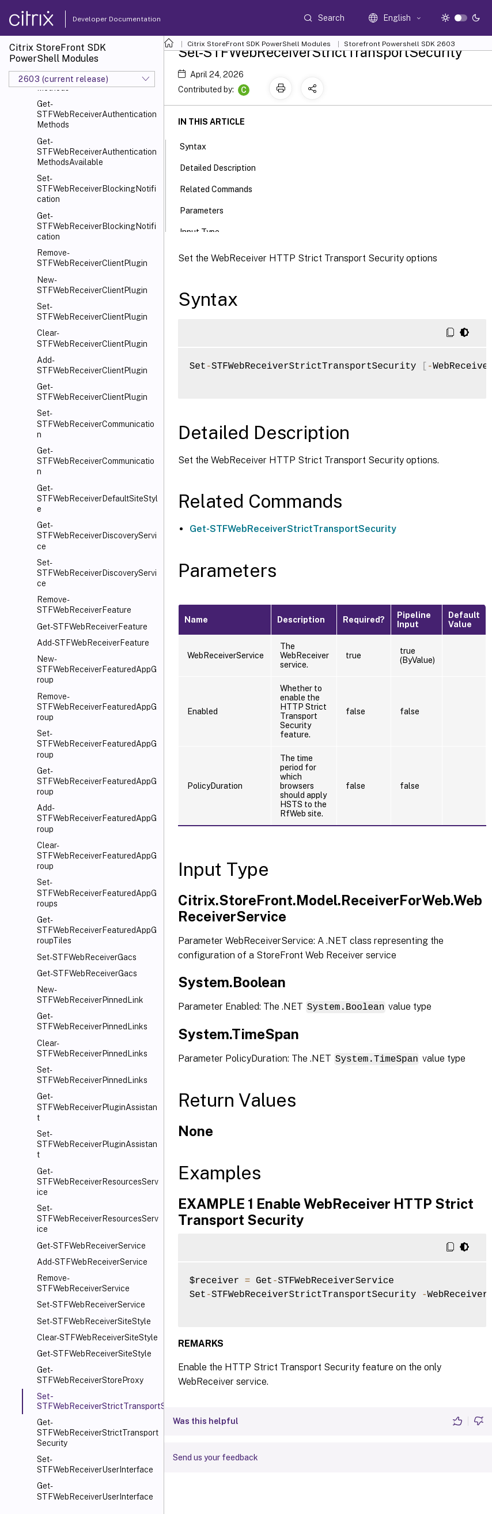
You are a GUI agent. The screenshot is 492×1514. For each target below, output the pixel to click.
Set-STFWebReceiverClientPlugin (92, 311)
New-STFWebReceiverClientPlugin (92, 285)
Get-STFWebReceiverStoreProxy (90, 1375)
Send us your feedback (215, 1456)
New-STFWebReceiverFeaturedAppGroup (97, 669)
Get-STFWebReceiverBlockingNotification (96, 226)
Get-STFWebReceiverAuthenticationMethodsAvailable (97, 152)
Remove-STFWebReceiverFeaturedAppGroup (97, 707)
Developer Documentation (98, 19)
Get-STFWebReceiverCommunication (95, 461)
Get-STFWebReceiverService (91, 1245)
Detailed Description (224, 167)
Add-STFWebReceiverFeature (93, 642)
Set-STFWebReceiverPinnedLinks (92, 1075)
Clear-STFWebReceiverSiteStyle (97, 1337)
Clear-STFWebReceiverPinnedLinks (92, 1048)
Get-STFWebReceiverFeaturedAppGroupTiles (97, 930)
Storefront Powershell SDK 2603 (399, 44)
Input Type (206, 231)
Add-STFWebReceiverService (92, 1261)
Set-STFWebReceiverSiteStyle (94, 1321)
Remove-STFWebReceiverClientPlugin (92, 258)
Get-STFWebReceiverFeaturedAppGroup (97, 781)
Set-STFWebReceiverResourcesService (97, 1219)
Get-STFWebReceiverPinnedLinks (92, 1021)
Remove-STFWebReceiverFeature (84, 604)
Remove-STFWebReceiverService (83, 1283)
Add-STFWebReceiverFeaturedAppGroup (97, 818)
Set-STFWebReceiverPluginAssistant (97, 1144)
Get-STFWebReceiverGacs (87, 973)
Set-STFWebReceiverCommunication (95, 424)
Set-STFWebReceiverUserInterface (95, 1464)
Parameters (208, 209)
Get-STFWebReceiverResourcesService (97, 1182)
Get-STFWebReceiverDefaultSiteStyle (97, 499)
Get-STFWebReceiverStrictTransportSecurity (97, 1433)
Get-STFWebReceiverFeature (92, 626)
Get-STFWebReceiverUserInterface (95, 1491)
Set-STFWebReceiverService (91, 1304)
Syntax (199, 145)
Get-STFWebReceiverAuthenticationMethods (97, 114)
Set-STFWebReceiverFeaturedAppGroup (97, 744)
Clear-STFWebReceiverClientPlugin (92, 338)
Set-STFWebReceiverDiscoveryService (97, 573)
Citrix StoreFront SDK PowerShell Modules (259, 44)
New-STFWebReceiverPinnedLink (90, 995)
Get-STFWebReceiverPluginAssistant (97, 1107)
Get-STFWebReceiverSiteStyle (94, 1353)
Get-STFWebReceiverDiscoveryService (97, 535)
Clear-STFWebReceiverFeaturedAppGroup (97, 856)
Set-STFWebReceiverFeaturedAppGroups (97, 893)
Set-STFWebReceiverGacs (87, 957)
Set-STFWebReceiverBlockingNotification (96, 189)
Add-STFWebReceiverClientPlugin (92, 365)
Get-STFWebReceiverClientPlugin (92, 392)
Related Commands (222, 188)
